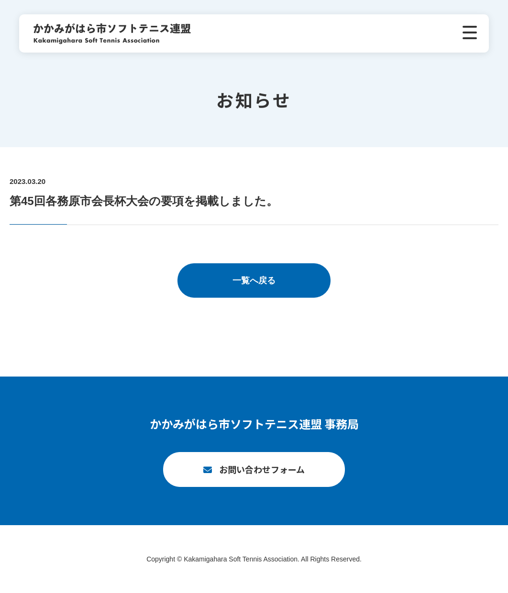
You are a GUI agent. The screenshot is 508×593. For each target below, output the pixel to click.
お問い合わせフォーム (262, 469)
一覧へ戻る (254, 280)
